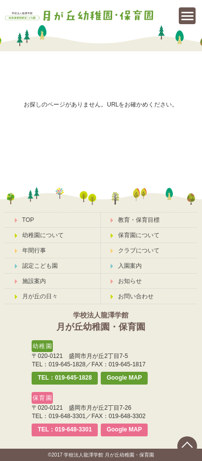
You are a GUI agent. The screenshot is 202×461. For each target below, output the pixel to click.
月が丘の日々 (36, 296)
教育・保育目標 (135, 219)
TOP (24, 219)
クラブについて (135, 250)
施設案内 (30, 281)
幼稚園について (39, 235)
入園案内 (126, 265)
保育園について (135, 235)
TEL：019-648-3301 (64, 429)
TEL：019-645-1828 (64, 377)
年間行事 (30, 250)
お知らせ (126, 281)
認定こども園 (36, 265)
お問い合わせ (132, 296)
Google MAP (124, 377)
